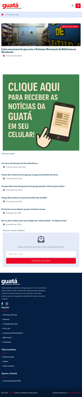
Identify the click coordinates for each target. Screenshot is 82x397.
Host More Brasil (74, 393)
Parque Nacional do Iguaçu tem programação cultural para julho (33, 186)
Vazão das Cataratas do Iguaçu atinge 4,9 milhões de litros (30, 174)
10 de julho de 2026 (12, 190)
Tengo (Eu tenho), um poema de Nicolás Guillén (24, 197)
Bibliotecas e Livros (69, 26)
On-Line (6, 328)
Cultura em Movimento (13, 333)
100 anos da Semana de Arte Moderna (19, 163)
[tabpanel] (41, 192)
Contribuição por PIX (12, 381)
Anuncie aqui (8, 357)
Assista (6, 319)
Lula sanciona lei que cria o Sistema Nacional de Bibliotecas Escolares (38, 50)
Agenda (4, 172)
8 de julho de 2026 (12, 213)
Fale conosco (8, 366)
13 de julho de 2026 (12, 178)
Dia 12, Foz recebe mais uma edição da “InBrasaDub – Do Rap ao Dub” (34, 220)
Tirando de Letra (10, 324)
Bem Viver (7, 337)
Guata (10, 393)
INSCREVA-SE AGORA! (41, 261)
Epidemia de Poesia (8, 206)
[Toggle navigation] (78, 6)
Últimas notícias (10, 315)
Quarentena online (9, 160)
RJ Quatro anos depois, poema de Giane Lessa (23, 209)
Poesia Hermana (7, 194)
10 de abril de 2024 (12, 56)
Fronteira (5, 183)
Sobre (5, 361)
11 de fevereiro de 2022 (14, 167)
